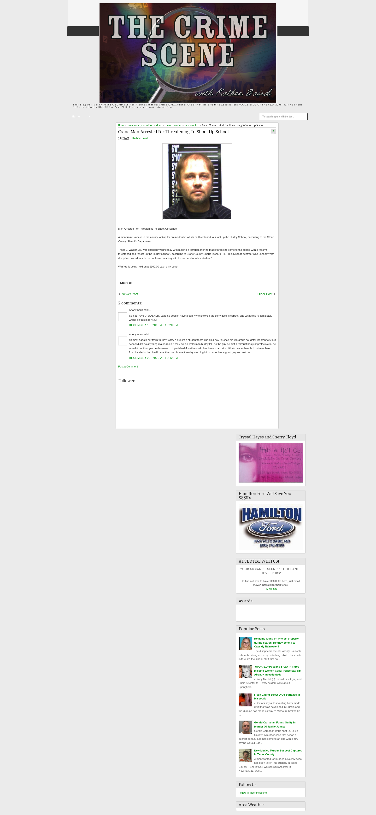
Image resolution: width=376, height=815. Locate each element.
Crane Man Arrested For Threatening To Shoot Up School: (173, 131)
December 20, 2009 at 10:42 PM (153, 357)
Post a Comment (128, 366)
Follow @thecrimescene (253, 792)
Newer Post (130, 294)
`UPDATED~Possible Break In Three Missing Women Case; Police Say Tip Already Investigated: (277, 670)
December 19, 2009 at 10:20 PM (153, 325)
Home (76, 116)
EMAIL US (271, 589)
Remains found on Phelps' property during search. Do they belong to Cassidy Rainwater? (276, 642)
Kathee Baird (140, 138)
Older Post (265, 294)
